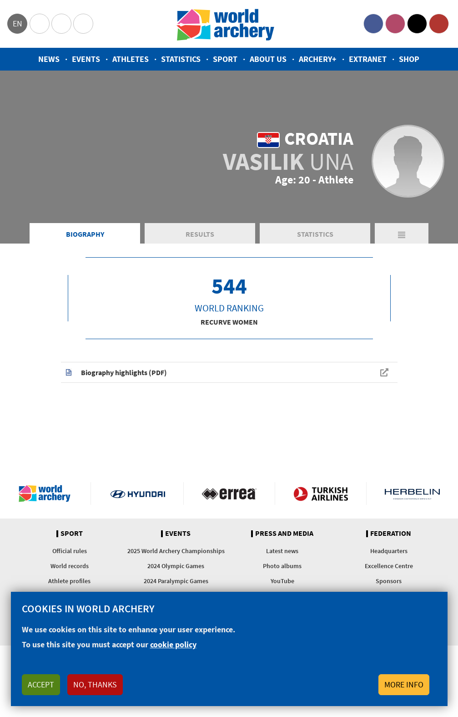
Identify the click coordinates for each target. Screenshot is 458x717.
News (49, 59)
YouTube (439, 24)
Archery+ (318, 59)
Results (200, 234)
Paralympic (61, 24)
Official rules (69, 551)
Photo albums (282, 566)
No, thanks (95, 684)
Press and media (284, 533)
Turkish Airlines (320, 493)
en (17, 23)
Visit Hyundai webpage (138, 493)
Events (86, 59)
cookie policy (173, 644)
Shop (409, 59)
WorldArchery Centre (83, 24)
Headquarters (389, 551)
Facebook (373, 24)
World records (69, 566)
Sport (225, 59)
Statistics (181, 59)
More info (403, 684)
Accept (41, 684)
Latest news (282, 551)
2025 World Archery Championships (176, 551)
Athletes (130, 59)
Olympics (40, 24)
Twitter (417, 24)
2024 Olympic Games (175, 566)
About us (268, 59)
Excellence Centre (389, 566)
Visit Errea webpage (229, 493)
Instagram (395, 24)
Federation (390, 533)
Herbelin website (412, 493)
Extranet (368, 59)
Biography (85, 234)
